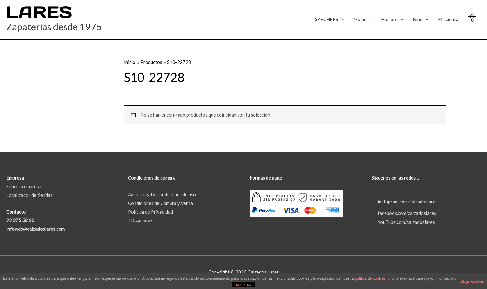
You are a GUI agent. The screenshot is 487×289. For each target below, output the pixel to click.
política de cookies (370, 278)
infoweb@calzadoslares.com (35, 229)
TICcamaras (140, 220)
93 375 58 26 (20, 220)
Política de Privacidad (150, 212)
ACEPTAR (243, 285)
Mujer (359, 19)
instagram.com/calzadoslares (404, 201)
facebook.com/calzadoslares (403, 213)
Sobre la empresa (23, 186)
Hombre (389, 19)
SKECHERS (326, 19)
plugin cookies (472, 281)
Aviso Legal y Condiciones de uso (162, 194)
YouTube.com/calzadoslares (403, 222)
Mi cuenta (448, 19)
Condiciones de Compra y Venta (160, 203)
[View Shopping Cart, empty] (472, 19)
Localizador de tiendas (29, 195)
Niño (418, 19)
